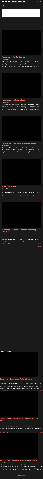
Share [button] (3, 68)
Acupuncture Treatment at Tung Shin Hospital (18, 460)
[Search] (36, 1)
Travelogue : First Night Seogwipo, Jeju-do (19, 143)
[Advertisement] (21, 24)
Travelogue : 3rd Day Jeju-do (13, 57)
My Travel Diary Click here (6, 6)
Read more (39, 68)
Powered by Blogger (21, 475)
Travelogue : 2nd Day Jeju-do (13, 100)
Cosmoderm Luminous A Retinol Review (16, 379)
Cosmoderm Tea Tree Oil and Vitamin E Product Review (19, 419)
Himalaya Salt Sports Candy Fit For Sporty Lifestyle (19, 230)
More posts (39, 246)
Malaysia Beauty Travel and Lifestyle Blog (13, 1)
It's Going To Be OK (10, 186)
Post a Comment (7, 68)
